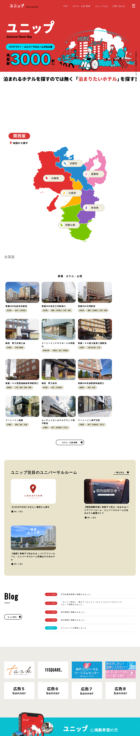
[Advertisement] (70, 100)
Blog (74, 718)
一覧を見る (119, 439)
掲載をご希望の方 (115, 664)
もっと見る (12, 540)
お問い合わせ (119, 6)
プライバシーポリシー (24, 719)
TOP (65, 6)
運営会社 (39, 719)
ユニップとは (101, 6)
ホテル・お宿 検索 (81, 6)
